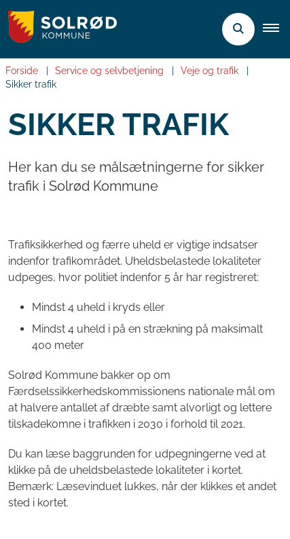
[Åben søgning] (238, 29)
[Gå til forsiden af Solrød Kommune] (58, 29)
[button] (276, 29)
